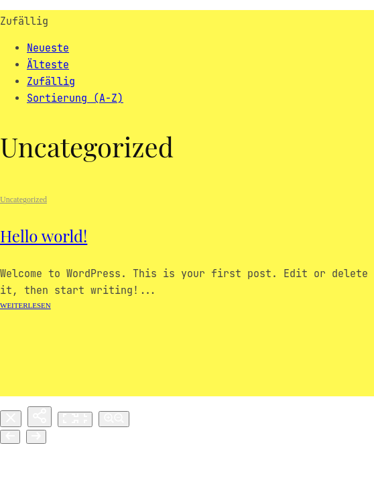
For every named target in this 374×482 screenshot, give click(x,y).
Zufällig (51, 81)
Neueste (48, 48)
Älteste (48, 65)
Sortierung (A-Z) (75, 98)
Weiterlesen (25, 305)
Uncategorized (23, 199)
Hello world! (43, 235)
